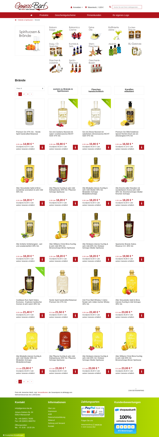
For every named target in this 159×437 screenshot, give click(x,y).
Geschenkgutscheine (65, 15)
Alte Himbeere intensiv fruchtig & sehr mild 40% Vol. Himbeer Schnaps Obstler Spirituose (95, 246)
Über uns (51, 408)
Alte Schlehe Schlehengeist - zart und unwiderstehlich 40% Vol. (29, 245)
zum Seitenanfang (112, 389)
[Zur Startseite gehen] (15, 20)
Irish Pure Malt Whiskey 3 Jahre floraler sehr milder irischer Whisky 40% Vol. (95, 302)
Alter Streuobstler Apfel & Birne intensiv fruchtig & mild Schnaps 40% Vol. (128, 302)
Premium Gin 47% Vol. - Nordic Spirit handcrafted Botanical (28, 133)
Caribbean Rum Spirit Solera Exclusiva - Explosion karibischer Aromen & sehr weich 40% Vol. (29, 302)
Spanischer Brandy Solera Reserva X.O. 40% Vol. (125, 245)
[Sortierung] (30, 88)
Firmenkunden (94, 15)
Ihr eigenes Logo (121, 15)
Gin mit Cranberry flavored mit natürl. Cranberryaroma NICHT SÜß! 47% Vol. (61, 134)
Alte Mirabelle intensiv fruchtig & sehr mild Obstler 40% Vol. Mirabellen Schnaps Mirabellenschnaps (95, 191)
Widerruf (51, 420)
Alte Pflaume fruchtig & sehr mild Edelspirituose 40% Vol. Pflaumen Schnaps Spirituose (62, 190)
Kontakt (51, 426)
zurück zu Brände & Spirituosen (63, 90)
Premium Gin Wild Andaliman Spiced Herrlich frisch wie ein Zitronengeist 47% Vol (126, 134)
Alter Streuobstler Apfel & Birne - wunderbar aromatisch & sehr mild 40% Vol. (29, 190)
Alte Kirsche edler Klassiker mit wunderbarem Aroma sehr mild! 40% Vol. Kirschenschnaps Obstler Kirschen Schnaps (129, 191)
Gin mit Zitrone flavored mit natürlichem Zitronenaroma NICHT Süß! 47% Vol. (95, 134)
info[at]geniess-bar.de (23, 408)
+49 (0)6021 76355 (25, 419)
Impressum (52, 411)
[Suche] (110, 7)
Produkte (44, 15)
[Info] (42, 147)
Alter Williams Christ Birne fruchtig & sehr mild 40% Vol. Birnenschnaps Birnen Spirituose (62, 246)
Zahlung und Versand (56, 423)
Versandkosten (43, 392)
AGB (50, 414)
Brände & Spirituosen (25, 20)
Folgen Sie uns (87, 421)
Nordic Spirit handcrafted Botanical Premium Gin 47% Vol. (62, 301)
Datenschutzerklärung (56, 417)
